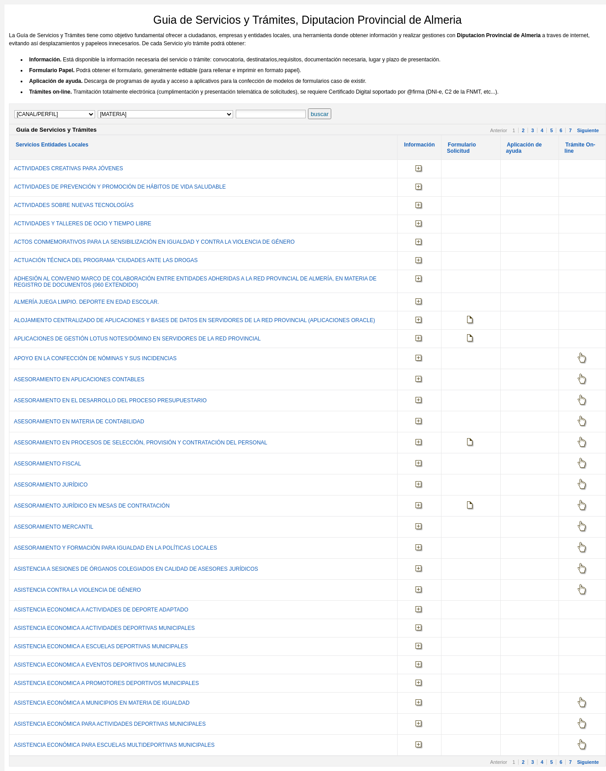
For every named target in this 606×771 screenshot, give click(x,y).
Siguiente (588, 130)
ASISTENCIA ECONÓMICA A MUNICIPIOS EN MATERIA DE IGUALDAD (102, 703)
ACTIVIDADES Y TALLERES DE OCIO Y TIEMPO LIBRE (83, 223)
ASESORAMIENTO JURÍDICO (50, 485)
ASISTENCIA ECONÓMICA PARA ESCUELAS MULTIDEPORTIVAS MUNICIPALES (114, 745)
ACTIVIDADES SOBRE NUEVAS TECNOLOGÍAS (74, 205)
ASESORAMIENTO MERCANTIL (53, 527)
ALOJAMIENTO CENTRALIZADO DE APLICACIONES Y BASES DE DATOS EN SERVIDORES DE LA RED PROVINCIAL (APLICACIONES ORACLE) (194, 320)
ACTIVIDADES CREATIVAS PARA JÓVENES (68, 168)
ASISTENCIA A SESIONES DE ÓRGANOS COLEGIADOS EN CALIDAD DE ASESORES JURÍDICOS (136, 569)
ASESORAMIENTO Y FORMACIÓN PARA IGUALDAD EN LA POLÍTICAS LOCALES (115, 548)
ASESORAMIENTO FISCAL (47, 464)
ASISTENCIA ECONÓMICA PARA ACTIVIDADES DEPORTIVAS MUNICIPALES (110, 724)
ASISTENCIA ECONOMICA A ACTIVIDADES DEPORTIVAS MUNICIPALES (104, 628)
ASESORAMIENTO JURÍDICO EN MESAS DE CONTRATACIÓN (91, 506)
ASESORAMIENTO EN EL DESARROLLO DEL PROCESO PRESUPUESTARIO (110, 400)
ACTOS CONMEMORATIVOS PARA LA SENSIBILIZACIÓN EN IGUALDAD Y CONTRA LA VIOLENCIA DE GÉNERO (154, 242)
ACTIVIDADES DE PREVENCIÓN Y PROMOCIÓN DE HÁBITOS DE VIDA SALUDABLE (120, 187)
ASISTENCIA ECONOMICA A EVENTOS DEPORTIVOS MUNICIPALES (100, 665)
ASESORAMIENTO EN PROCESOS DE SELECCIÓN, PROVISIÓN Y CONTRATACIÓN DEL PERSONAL (140, 442)
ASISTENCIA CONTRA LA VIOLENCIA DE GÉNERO (77, 590)
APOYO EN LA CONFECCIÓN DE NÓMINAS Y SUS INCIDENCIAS (95, 358)
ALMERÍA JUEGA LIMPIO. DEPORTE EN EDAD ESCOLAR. (86, 302)
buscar (320, 114)
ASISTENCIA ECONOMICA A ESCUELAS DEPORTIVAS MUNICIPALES (101, 646)
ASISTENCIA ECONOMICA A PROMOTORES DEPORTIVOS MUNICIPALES (106, 683)
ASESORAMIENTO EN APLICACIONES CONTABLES (79, 379)
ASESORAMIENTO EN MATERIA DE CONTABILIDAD (79, 421)
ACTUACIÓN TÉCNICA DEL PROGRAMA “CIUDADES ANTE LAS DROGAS (106, 260)
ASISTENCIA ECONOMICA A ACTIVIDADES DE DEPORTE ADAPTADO (101, 610)
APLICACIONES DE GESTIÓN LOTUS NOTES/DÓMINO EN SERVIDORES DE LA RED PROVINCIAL (137, 339)
